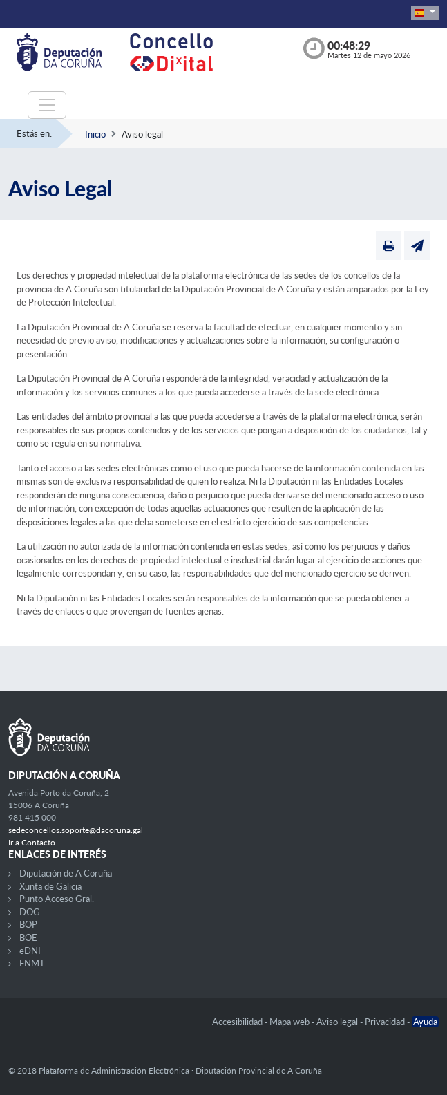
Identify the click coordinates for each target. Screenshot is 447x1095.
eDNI (30, 950)
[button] (425, 13)
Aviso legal (338, 1021)
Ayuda (425, 1021)
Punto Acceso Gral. (56, 898)
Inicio (95, 134)
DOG (29, 911)
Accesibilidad (238, 1021)
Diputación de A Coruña (65, 873)
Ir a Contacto (31, 842)
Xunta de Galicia (50, 886)
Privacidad (386, 1021)
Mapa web (290, 1021)
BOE (28, 937)
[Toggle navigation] (47, 105)
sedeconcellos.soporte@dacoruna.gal (75, 830)
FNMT (32, 962)
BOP (28, 924)
